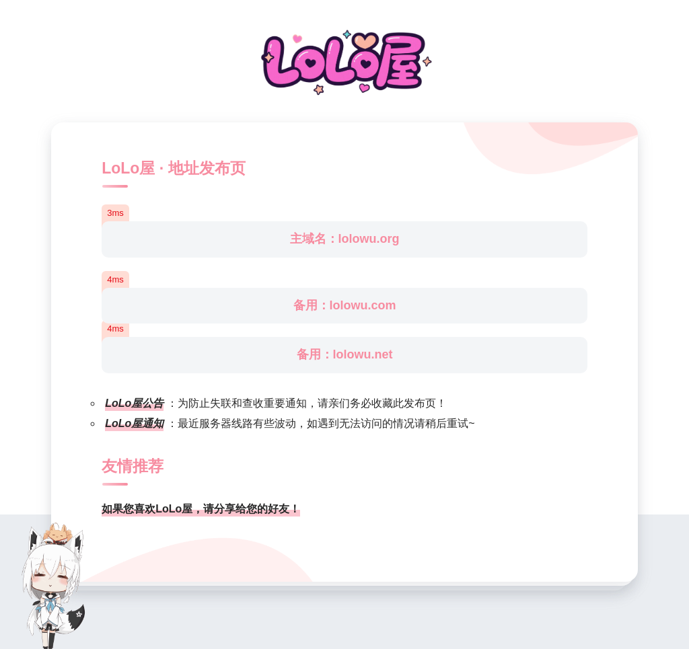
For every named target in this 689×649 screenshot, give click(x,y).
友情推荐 (133, 466)
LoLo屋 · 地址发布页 (173, 168)
